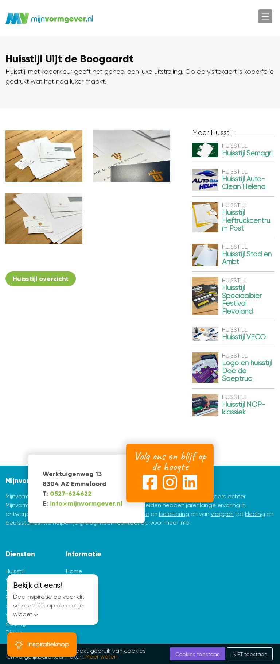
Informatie (83, 554)
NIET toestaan (250, 654)
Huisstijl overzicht (41, 279)
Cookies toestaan (197, 654)
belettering (174, 513)
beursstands (22, 522)
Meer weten (101, 656)
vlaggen (222, 513)
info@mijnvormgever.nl (86, 503)
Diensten (20, 554)
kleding (255, 513)
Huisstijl (15, 571)
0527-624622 (71, 494)
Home (74, 571)
